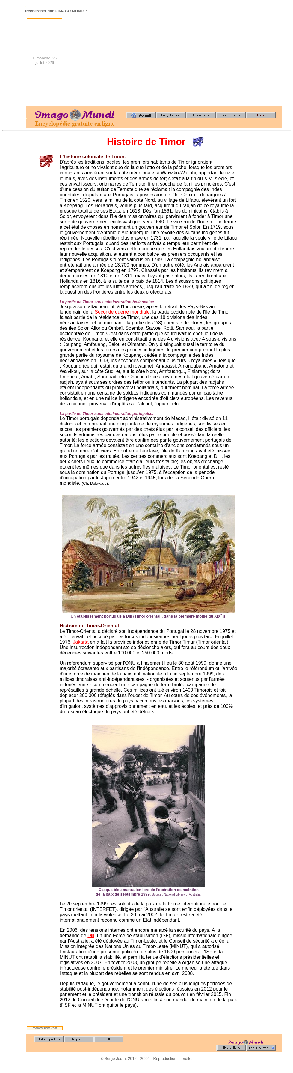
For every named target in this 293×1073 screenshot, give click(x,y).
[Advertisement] (202, 60)
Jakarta (80, 642)
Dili (90, 935)
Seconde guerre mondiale (122, 311)
